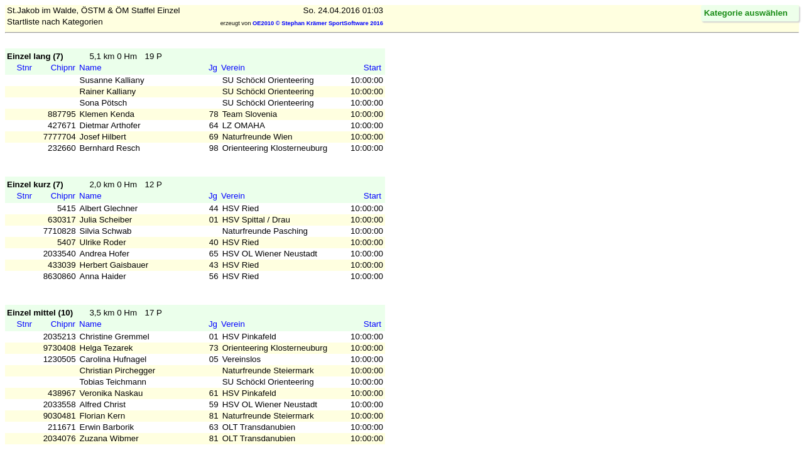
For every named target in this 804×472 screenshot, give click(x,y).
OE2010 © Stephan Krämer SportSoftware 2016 (318, 23)
